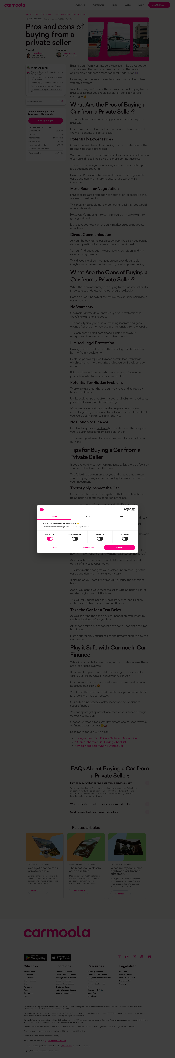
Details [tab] (87, 516)
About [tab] (120, 516)
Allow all (119, 547)
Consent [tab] (54, 516)
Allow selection (87, 547)
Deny (55, 547)
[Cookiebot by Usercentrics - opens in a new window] (125, 509)
